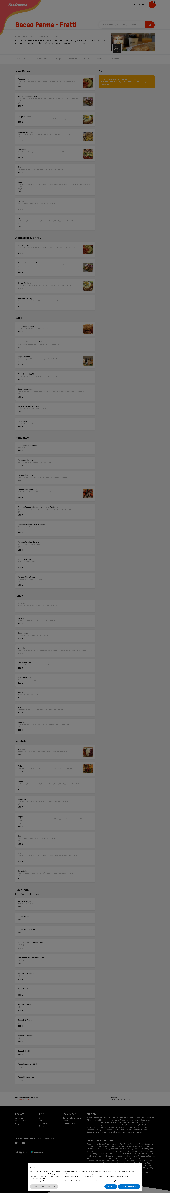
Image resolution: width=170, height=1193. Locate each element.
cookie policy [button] (88, 1174)
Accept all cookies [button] (129, 1186)
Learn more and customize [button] (44, 1186)
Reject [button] (110, 1186)
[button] (139, 1167)
